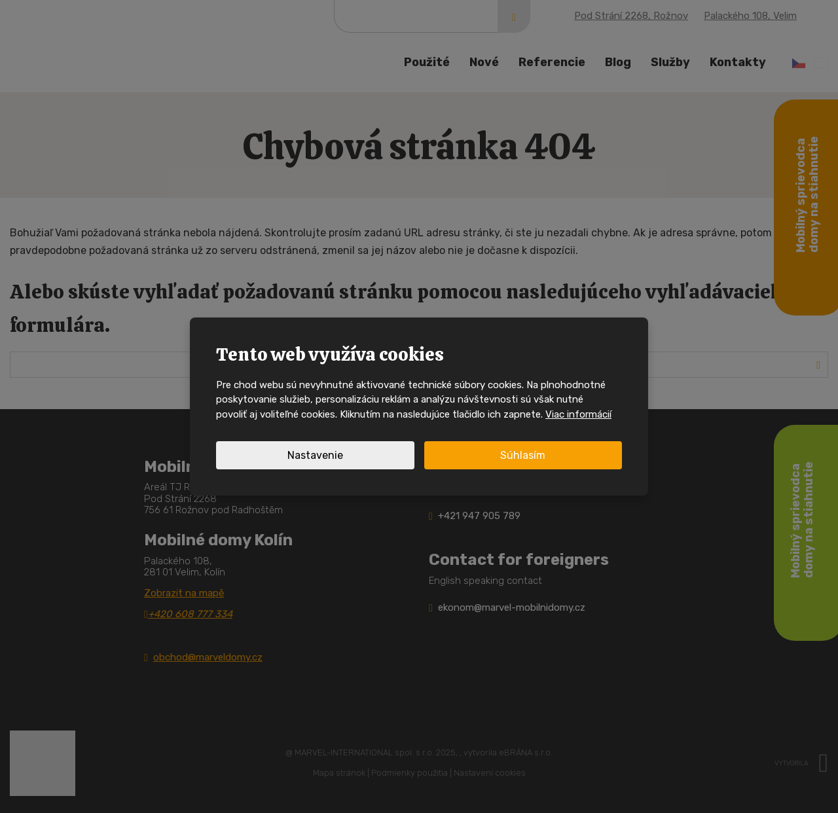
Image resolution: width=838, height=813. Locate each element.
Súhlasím (522, 455)
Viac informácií (578, 414)
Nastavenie (315, 455)
